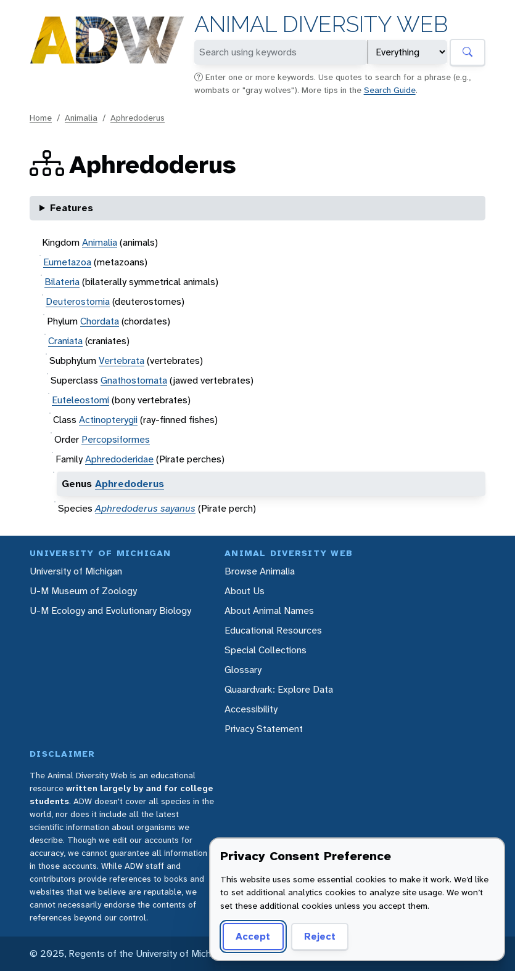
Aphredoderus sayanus (145, 508)
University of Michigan (76, 571)
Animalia (81, 117)
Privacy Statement (264, 728)
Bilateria (62, 281)
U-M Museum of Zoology (83, 590)
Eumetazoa (67, 262)
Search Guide (390, 89)
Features (71, 207)
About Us (245, 590)
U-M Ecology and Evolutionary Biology (110, 610)
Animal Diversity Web (321, 24)
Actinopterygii (108, 419)
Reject (315, 936)
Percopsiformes (115, 439)
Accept (251, 936)
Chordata (99, 321)
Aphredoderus (137, 117)
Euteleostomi (80, 399)
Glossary (243, 669)
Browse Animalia (260, 571)
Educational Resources (273, 630)
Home (41, 117)
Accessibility (251, 709)
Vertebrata (121, 360)
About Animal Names (269, 610)
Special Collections (266, 649)
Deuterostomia (78, 301)
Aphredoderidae (119, 459)
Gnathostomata (134, 380)
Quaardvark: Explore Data (279, 689)
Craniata (65, 340)
